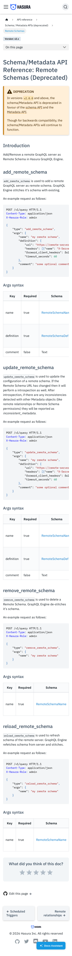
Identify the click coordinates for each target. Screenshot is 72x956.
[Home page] (6, 19)
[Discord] (35, 943)
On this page (14, 47)
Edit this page (18, 893)
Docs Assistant (51, 947)
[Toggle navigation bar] (6, 7)
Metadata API (16, 112)
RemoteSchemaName (56, 312)
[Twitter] (26, 942)
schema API (34, 107)
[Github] (17, 943)
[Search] (65, 6)
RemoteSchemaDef (54, 336)
